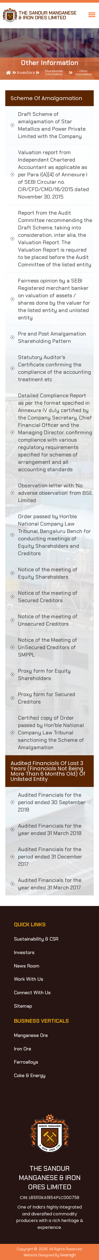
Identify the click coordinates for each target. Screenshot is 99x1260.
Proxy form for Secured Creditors (46, 698)
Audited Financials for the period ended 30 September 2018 (52, 802)
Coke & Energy (29, 1075)
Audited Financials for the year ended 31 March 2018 (50, 829)
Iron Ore (22, 1049)
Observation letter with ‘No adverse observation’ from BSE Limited (55, 493)
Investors (24, 952)
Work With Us (28, 979)
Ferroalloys (26, 1062)
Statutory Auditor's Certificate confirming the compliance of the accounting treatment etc (54, 368)
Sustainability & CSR (36, 939)
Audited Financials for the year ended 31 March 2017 (49, 884)
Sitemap (23, 1006)
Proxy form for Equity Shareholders (44, 674)
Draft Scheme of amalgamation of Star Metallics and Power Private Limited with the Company (52, 125)
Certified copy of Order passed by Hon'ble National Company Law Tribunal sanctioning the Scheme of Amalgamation (51, 732)
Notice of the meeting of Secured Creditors (47, 596)
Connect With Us (32, 992)
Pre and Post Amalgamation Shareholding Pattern (52, 337)
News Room (26, 966)
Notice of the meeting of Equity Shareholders (47, 573)
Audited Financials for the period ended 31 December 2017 (50, 856)
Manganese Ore (31, 1035)
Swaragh (68, 1255)
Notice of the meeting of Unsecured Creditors (47, 620)
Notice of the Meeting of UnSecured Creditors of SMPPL (47, 647)
